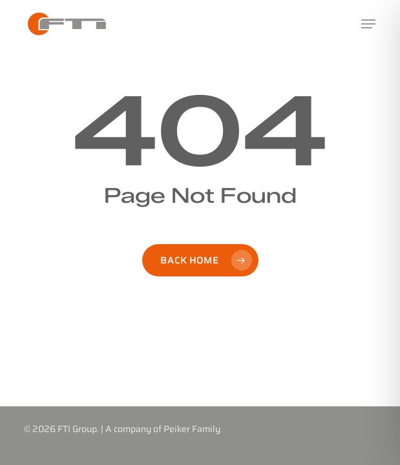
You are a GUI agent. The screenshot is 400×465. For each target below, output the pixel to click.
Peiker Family (191, 429)
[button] (368, 23)
